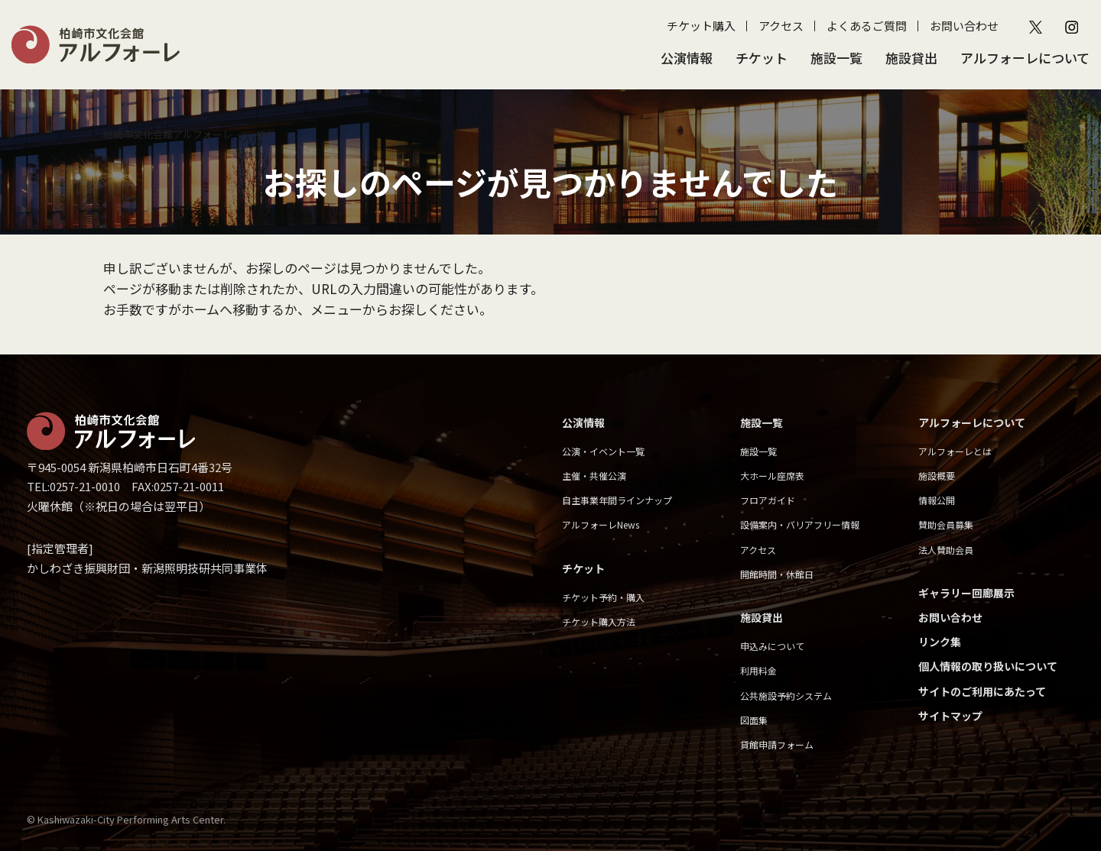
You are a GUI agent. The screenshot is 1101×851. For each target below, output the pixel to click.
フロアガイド (767, 499)
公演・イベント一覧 (603, 451)
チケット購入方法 (598, 621)
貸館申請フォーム (777, 744)
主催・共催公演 (594, 475)
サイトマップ (950, 715)
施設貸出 (911, 57)
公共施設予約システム (786, 695)
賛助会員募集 (945, 524)
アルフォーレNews (600, 524)
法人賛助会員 (945, 549)
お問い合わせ (964, 26)
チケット (762, 57)
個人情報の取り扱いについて (987, 666)
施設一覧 (836, 57)
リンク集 (939, 641)
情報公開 (936, 499)
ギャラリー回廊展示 (966, 592)
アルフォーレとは (955, 451)
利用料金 (758, 670)
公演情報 (687, 57)
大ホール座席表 (772, 475)
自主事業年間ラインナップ (617, 499)
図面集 (754, 719)
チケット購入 (701, 26)
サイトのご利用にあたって (982, 691)
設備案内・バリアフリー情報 (799, 524)
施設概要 (936, 475)
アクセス (781, 26)
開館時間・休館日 (777, 574)
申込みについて (772, 645)
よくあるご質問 (867, 26)
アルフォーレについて (1025, 57)
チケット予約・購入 (603, 597)
